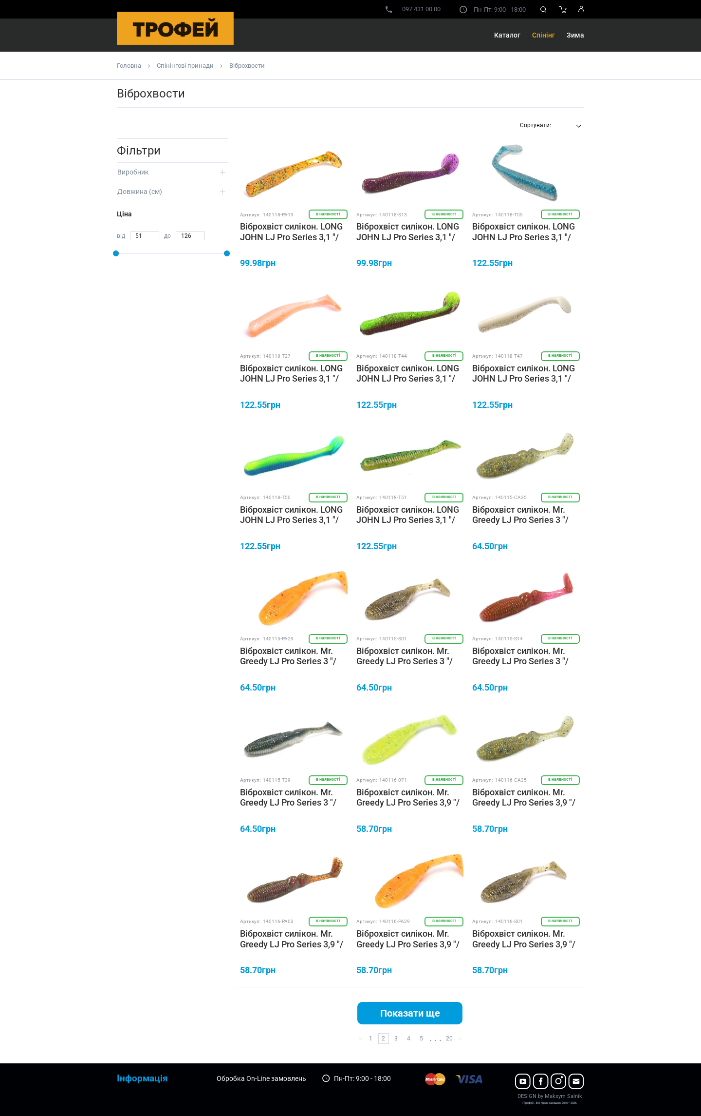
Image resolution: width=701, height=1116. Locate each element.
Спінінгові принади (185, 65)
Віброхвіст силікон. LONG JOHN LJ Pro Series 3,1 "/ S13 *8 (407, 236)
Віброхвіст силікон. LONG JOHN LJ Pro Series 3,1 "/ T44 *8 (407, 378)
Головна (129, 65)
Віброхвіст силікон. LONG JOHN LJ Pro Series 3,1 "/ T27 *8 (291, 378)
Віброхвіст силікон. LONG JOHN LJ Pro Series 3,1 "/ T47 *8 (523, 378)
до (167, 235)
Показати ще (410, 1013)
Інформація (142, 1078)
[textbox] (549, 125)
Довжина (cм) (139, 191)
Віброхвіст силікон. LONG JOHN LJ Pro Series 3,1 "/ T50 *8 (291, 520)
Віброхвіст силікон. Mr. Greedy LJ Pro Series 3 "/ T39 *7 (288, 802)
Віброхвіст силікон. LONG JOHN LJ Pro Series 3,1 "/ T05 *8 (523, 236)
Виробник (133, 172)
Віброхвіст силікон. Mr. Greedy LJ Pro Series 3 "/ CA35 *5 (520, 520)
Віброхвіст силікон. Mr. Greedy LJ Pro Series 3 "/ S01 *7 (404, 661)
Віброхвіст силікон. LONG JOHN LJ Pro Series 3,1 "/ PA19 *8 (291, 236)
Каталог (507, 35)
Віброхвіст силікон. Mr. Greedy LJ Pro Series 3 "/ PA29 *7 (288, 661)
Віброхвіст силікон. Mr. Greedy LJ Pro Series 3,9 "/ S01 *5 (523, 944)
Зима (575, 35)
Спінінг (543, 35)
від (121, 235)
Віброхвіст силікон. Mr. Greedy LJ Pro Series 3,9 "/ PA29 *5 (408, 944)
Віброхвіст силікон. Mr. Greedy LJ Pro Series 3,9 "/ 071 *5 (408, 802)
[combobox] (549, 126)
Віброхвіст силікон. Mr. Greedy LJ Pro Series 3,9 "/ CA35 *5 (523, 802)
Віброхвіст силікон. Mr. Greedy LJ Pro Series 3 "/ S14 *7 (520, 661)
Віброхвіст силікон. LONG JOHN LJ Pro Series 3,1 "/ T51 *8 (407, 520)
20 (449, 1038)
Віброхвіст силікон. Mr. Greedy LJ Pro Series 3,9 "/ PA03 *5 (291, 944)
